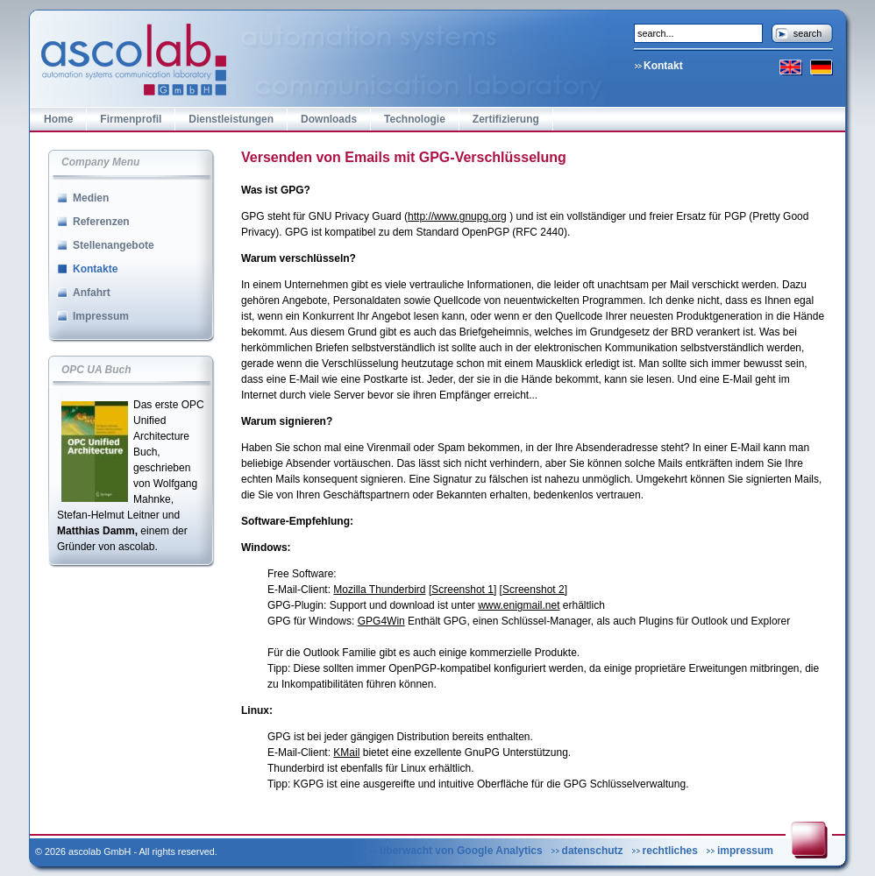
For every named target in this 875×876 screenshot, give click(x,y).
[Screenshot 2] (533, 589)
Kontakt (663, 66)
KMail (346, 752)
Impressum (101, 316)
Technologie (414, 119)
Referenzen (101, 221)
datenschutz (592, 850)
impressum (745, 850)
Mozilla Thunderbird (379, 589)
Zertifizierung (506, 119)
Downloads (329, 119)
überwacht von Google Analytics (461, 850)
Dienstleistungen (231, 119)
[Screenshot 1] (462, 589)
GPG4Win (381, 621)
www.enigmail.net (518, 605)
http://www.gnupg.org (457, 216)
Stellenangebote (113, 245)
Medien (91, 198)
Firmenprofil (130, 119)
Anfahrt (91, 292)
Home (58, 119)
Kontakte (95, 269)
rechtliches (670, 850)
